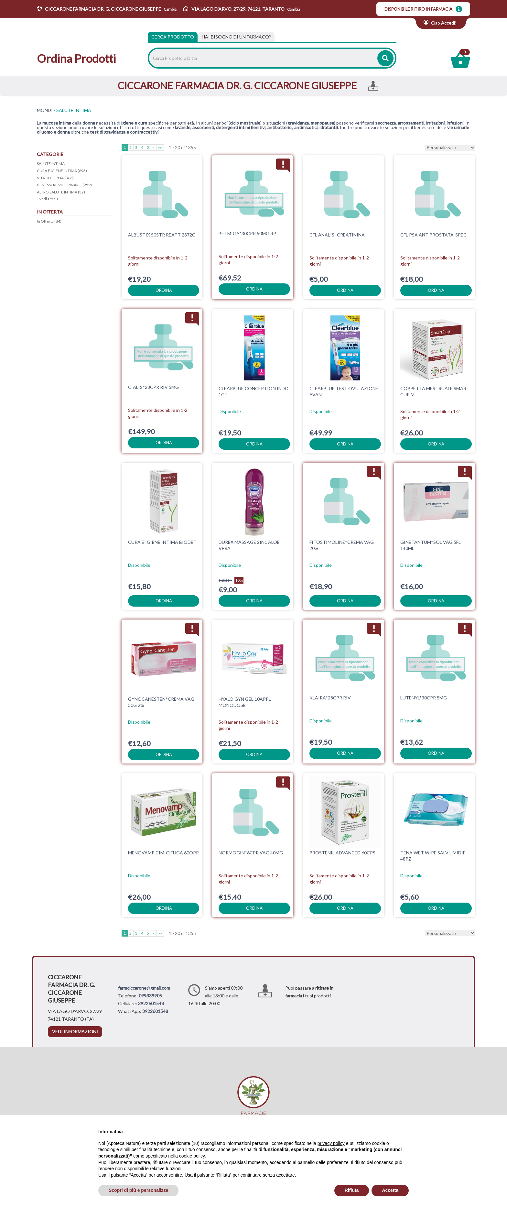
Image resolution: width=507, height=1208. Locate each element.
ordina (164, 290)
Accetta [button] (390, 1190)
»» (160, 147)
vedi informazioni (75, 1031)
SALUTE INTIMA (51, 163)
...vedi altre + (48, 198)
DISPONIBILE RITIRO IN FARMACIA (418, 9)
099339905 (150, 995)
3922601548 (151, 1003)
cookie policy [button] (192, 1156)
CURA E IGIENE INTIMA (62, 170)
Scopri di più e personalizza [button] (138, 1190)
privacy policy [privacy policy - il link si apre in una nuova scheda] (331, 1143)
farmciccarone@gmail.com (144, 988)
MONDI (45, 110)
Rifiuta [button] (352, 1190)
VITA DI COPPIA (55, 177)
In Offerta (49, 221)
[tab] (236, 37)
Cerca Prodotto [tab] (172, 36)
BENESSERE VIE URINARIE (64, 184)
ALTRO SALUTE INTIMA (61, 192)
